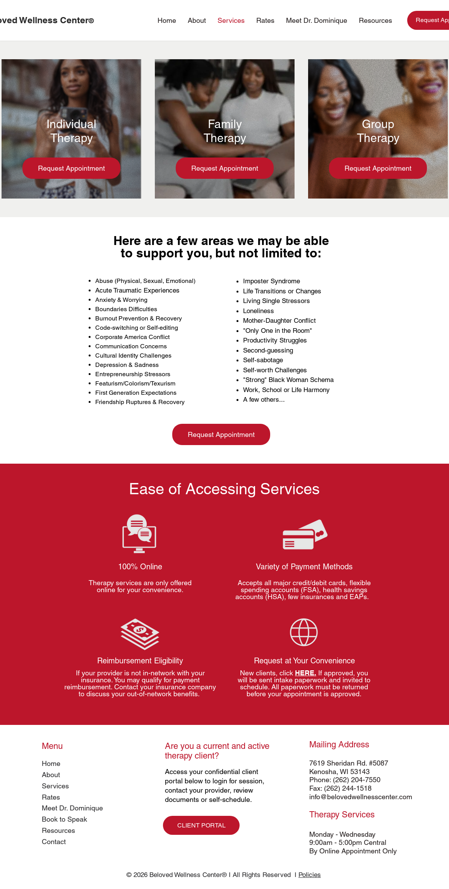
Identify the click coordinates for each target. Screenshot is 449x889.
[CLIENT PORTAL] (201, 825)
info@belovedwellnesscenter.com (360, 797)
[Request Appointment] (71, 168)
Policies (309, 875)
